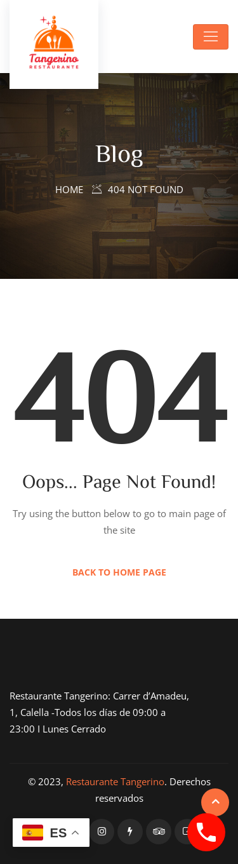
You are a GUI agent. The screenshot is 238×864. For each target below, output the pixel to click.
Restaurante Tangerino (115, 781)
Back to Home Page (119, 572)
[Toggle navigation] (210, 37)
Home (69, 189)
